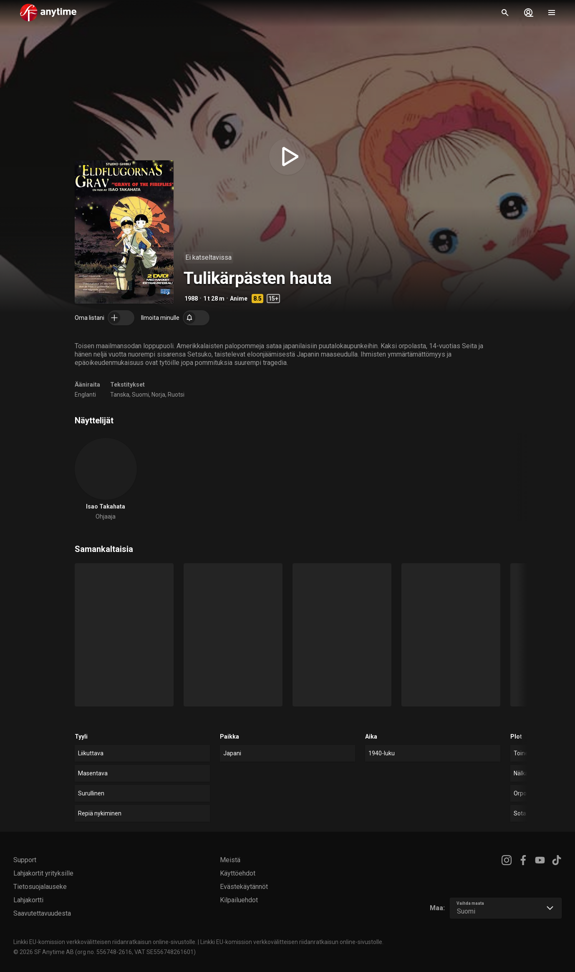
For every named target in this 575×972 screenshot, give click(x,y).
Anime (238, 298)
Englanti (85, 394)
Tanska (119, 394)
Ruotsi (176, 394)
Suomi (140, 394)
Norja (158, 394)
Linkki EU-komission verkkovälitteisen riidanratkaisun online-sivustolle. (105, 942)
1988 (191, 298)
